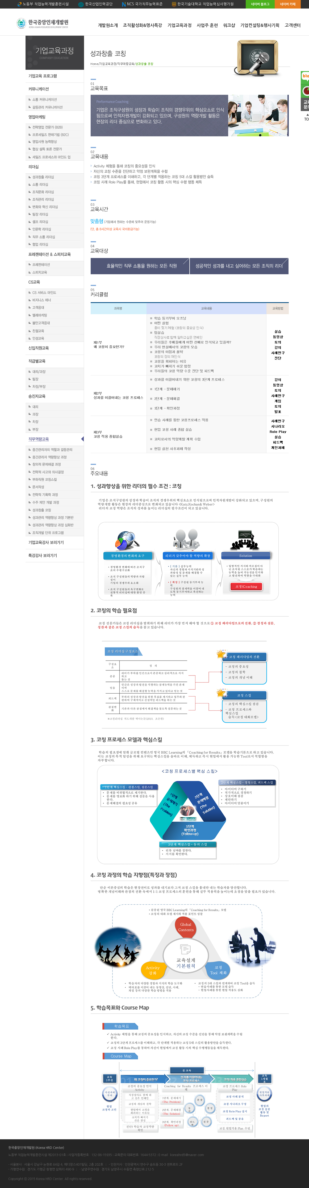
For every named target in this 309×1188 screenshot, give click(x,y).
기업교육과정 (179, 25)
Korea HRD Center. (50, 1179)
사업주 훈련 (207, 25)
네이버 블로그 (260, 4)
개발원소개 (108, 25)
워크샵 (229, 25)
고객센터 (293, 25)
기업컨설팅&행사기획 (259, 25)
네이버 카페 (287, 4)
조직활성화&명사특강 (142, 25)
